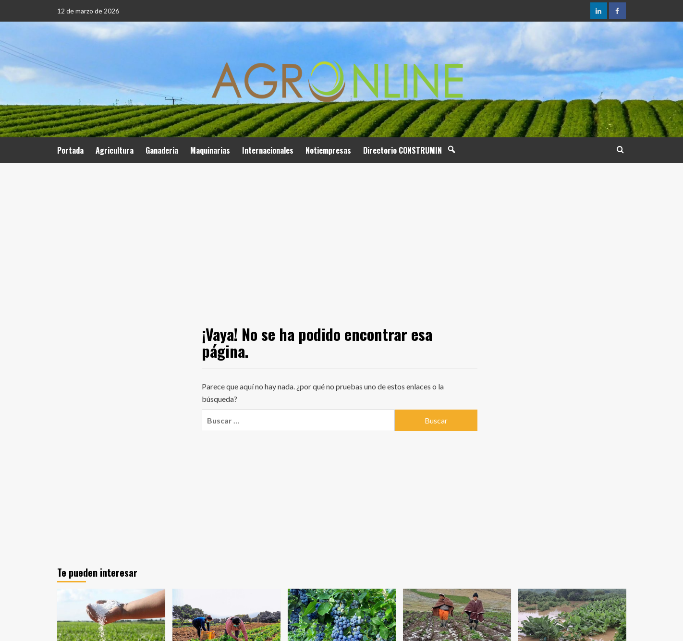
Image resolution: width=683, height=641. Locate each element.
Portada (70, 150)
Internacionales (267, 150)
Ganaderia (162, 150)
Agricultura (115, 150)
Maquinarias (210, 150)
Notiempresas (328, 150)
